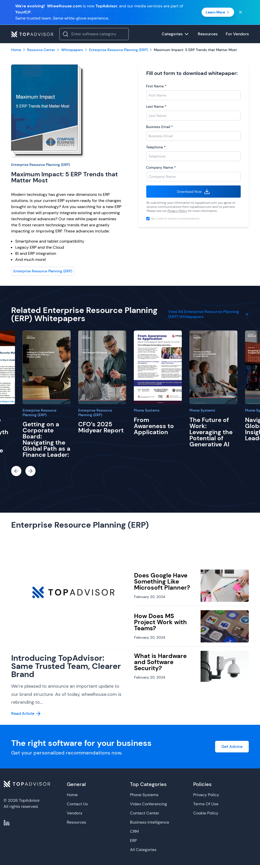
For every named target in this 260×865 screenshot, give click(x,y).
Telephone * (156, 147)
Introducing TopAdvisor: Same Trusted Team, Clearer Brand (66, 666)
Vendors (74, 813)
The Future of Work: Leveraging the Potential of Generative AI (211, 432)
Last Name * (156, 106)
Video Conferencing (148, 804)
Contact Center (144, 813)
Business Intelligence (149, 822)
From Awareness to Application (154, 426)
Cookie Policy (205, 813)
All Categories (143, 849)
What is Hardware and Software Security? (160, 662)
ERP (133, 840)
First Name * (156, 86)
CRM (134, 831)
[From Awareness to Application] (158, 367)
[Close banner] (240, 12)
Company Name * (161, 167)
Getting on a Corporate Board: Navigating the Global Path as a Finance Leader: (46, 439)
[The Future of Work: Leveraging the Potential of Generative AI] (213, 367)
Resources (76, 822)
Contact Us (77, 804)
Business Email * (159, 126)
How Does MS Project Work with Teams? (160, 622)
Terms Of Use (205, 804)
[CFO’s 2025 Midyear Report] (102, 367)
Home (72, 794)
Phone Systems (146, 410)
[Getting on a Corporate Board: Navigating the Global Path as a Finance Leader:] (47, 367)
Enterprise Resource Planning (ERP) (40, 164)
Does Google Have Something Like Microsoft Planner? (162, 581)
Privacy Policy (177, 211)
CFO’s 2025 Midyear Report (101, 427)
